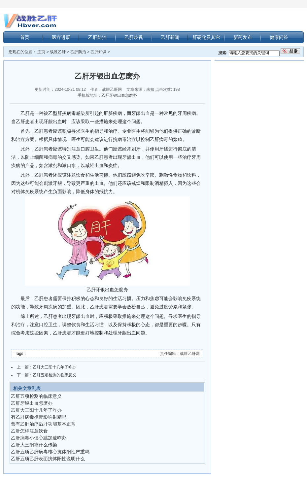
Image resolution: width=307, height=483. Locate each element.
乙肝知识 (98, 52)
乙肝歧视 (133, 37)
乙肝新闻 (170, 37)
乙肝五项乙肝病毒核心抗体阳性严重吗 (50, 451)
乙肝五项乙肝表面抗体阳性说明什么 (48, 458)
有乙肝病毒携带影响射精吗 (38, 417)
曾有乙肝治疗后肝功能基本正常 (43, 424)
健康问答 (279, 37)
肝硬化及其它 (206, 37)
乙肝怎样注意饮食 (29, 430)
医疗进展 (61, 37)
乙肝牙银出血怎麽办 (119, 95)
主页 (41, 52)
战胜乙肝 (58, 52)
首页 (24, 37)
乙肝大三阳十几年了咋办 (54, 367)
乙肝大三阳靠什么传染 (34, 444)
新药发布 (242, 37)
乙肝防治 (97, 37)
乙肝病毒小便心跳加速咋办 (38, 437)
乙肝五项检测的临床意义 (54, 375)
